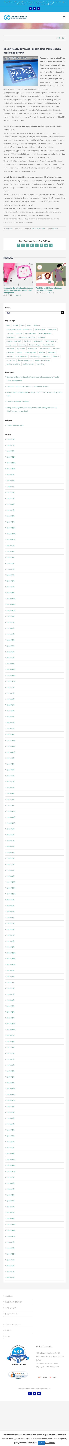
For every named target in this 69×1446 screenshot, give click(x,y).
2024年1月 (11, 593)
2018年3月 (11, 1006)
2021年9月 (11, 758)
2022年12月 (11, 669)
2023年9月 (11, 616)
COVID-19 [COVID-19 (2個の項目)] (10, 333)
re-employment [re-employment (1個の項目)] (30, 353)
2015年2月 (11, 1212)
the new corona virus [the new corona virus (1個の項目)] (25, 360)
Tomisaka (8, 229)
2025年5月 (11, 498)
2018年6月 (11, 988)
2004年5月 (11, 1277)
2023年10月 (11, 610)
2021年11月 (11, 746)
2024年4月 (11, 575)
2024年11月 (11, 534)
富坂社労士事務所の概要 (14, 1302)
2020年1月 (11, 876)
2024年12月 (11, 528)
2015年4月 (11, 1201)
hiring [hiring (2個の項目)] (8, 345)
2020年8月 (11, 835)
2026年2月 (11, 451)
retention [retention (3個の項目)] (42, 353)
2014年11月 (11, 1230)
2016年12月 (11, 1089)
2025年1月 (11, 522)
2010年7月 (11, 1260)
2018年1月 (11, 1018)
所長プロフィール (11, 1314)
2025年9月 (11, 475)
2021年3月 (11, 793)
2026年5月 (11, 439)
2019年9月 (11, 900)
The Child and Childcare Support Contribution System (27, 386)
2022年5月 (11, 711)
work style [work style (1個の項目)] (40, 364)
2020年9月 (11, 829)
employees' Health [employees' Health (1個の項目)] (45, 333)
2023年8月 (11, 622)
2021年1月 (11, 805)
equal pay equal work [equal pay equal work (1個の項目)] (14, 341)
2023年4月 (11, 646)
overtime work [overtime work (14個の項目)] (45, 349)
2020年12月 (11, 811)
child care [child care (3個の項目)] (37, 326)
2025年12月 (11, 457)
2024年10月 (11, 540)
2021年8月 (11, 764)
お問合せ (8, 1330)
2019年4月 (11, 929)
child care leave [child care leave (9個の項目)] (40, 330)
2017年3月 (11, 1071)
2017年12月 (11, 1024)
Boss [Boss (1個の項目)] (29, 326)
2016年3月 (11, 1142)
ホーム (7, 1336)
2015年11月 (11, 1165)
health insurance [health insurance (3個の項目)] (50, 341)
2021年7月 (11, 770)
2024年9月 (11, 545)
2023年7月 (11, 628)
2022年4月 (11, 717)
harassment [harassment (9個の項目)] (38, 341)
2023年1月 (11, 664)
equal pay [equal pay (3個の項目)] (41, 337)
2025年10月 (11, 469)
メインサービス (10, 1308)
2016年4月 (11, 1136)
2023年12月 (11, 599)
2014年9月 (11, 1242)
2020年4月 (11, 858)
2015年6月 (11, 1189)
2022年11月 (11, 675)
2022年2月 (11, 728)
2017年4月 (11, 1065)
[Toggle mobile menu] (64, 17)
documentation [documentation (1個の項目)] (30, 333)
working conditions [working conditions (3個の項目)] (13, 364)
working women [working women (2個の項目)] (28, 364)
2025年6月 (11, 492)
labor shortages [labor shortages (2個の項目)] (34, 345)
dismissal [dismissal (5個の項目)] (19, 333)
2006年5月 (11, 1266)
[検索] (62, 312)
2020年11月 (11, 817)
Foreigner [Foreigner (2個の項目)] (27, 341)
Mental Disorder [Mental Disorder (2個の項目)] (48, 345)
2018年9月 (11, 970)
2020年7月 (11, 841)
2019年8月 (11, 906)
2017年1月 (11, 1083)
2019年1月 (11, 947)
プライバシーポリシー (13, 1324)
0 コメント (18, 295)
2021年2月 (11, 799)
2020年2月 (11, 870)
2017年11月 (11, 1030)
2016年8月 (11, 1112)
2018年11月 (11, 959)
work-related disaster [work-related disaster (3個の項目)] (42, 360)
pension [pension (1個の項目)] (19, 353)
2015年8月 (11, 1177)
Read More (50, 1442)
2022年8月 (11, 693)
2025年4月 (11, 504)
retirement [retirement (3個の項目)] (52, 353)
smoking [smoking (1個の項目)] (9, 356)
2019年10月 (11, 894)
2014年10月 (11, 1236)
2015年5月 (11, 1195)
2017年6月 (11, 1053)
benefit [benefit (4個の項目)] (15, 326)
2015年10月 (11, 1171)
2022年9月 (11, 687)
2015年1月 (11, 1218)
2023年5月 (11, 640)
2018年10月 (11, 965)
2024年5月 (11, 569)
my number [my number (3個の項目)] (21, 349)
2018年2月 (11, 1012)
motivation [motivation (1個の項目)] (10, 349)
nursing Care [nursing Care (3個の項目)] (32, 349)
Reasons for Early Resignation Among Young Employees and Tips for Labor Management (18, 290)
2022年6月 (11, 705)
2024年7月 (11, 557)
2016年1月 (11, 1154)
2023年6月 (11, 634)
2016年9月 (11, 1106)
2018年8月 (11, 976)
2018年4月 (11, 1000)
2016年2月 (11, 1148)
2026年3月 (11, 445)
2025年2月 (11, 516)
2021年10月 (11, 752)
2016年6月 (11, 1124)
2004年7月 (11, 1272)
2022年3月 (11, 722)
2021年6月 (11, 776)
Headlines (9, 1296)
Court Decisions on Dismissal (18, 402)
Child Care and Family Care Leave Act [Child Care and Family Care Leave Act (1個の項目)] (19, 330)
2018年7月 (11, 982)
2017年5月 (11, 1059)
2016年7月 (11, 1118)
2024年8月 (11, 551)
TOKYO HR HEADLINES (39, 229)
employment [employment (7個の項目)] (11, 337)
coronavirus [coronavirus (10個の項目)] (52, 330)
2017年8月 (11, 1041)
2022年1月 (11, 734)
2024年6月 (11, 563)
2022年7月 (11, 699)
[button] (5, 279)
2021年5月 (11, 782)
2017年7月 (11, 1047)
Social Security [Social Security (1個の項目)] (34, 356)
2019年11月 (11, 888)
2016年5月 (11, 1130)
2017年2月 (11, 1077)
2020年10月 (11, 823)
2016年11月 (11, 1094)
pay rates (55, 229)
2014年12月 (11, 1224)
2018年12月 (11, 953)
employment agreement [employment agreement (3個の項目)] (26, 337)
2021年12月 (11, 740)
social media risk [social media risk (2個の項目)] (21, 356)
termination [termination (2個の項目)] (11, 360)
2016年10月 (11, 1100)
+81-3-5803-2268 (52, 1367)
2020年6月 (11, 846)
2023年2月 (11, 658)
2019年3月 (11, 935)
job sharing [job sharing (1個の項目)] (22, 345)
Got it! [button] (41, 1443)
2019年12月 (11, 882)
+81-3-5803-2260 (51, 1363)
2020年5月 (11, 852)
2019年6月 (11, 917)
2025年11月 (11, 463)
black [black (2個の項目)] (22, 326)
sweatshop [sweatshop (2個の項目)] (46, 356)
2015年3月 (11, 1207)
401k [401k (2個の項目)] (8, 326)
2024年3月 (11, 581)
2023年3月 (11, 652)
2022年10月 (11, 681)
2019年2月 (11, 941)
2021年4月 (11, 787)
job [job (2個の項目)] (15, 345)
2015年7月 (11, 1183)
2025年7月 (11, 486)
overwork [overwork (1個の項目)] (56, 349)
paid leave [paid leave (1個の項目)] (10, 353)
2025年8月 (11, 480)
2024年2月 (11, 587)
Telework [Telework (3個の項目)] (56, 356)
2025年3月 (11, 510)
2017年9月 (11, 1035)
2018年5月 (11, 994)
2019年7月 (11, 911)
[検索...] (33, 312)
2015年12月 (11, 1159)
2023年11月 (11, 604)
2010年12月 (11, 1254)
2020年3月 (11, 864)
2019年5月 (11, 923)
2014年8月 (11, 1248)
